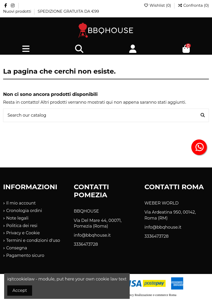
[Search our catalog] (202, 115)
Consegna (16, 247)
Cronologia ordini (24, 210)
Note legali (17, 218)
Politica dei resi (21, 225)
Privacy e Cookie (23, 232)
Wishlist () (158, 5)
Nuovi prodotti (17, 11)
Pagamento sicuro (25, 255)
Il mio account (21, 203)
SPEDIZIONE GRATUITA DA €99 (68, 11)
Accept (19, 290)
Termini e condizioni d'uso (33, 240)
